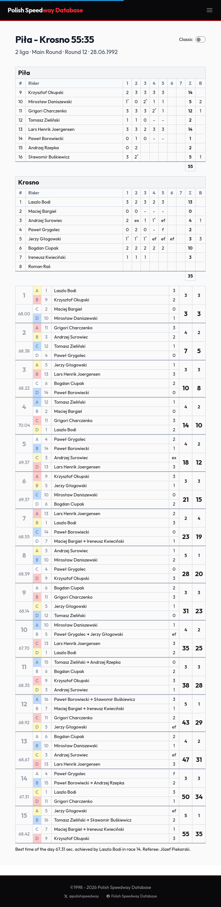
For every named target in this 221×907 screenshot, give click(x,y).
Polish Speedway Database (131, 896)
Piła (24, 73)
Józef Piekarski (175, 849)
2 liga (22, 52)
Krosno (28, 182)
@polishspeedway (81, 896)
